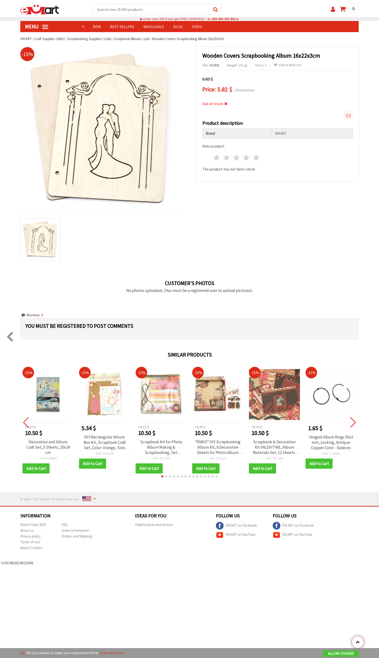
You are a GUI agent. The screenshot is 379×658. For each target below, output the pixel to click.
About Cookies (31, 548)
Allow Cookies (341, 653)
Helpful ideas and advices (154, 525)
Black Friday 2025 (33, 525)
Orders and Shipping (77, 536)
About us (27, 530)
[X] (22, 653)
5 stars (256, 158)
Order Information (75, 530)
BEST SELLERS (122, 26)
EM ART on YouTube (235, 535)
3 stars (237, 158)
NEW (97, 26)
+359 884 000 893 (223, 19)
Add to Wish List (287, 65)
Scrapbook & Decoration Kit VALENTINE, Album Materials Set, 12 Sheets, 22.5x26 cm (274, 447)
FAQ (65, 525)
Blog (178, 26)
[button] (162, 477)
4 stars (246, 158)
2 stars (227, 158)
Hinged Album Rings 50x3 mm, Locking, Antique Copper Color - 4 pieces (331, 443)
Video (197, 26)
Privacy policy (30, 536)
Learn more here (112, 653)
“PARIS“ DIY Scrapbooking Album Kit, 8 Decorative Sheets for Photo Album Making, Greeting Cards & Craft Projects (218, 447)
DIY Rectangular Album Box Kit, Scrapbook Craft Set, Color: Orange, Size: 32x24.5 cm (105, 443)
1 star (217, 158)
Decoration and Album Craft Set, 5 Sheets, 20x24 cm (48, 447)
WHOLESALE (153, 26)
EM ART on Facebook (236, 526)
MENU (36, 26)
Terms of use (30, 542)
